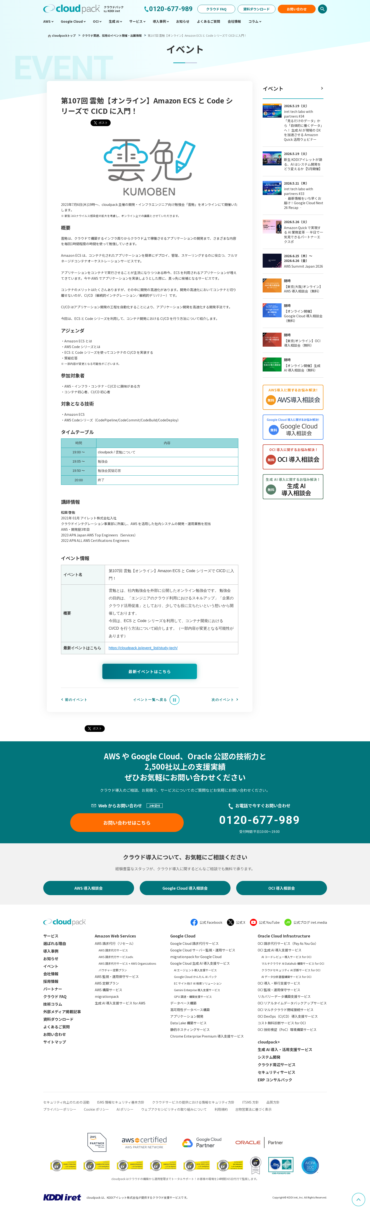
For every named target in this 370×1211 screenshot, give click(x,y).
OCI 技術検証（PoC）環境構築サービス (287, 1029)
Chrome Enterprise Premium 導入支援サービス (207, 1036)
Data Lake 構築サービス (188, 1023)
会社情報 (50, 974)
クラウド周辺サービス (277, 1064)
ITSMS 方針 (250, 1102)
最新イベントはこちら (149, 671)
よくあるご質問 (56, 1027)
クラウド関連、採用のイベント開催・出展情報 (112, 35)
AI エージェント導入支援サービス (195, 970)
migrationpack (107, 996)
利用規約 (221, 1109)
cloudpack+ (269, 1042)
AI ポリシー (125, 1109)
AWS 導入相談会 (88, 888)
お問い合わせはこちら (127, 822)
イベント (273, 88)
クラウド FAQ (216, 9)
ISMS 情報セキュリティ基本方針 (120, 1102)
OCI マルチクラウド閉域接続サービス (285, 1009)
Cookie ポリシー (96, 1109)
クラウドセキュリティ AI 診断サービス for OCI (290, 970)
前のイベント (76, 700)
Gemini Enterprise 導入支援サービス (197, 990)
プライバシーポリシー (59, 1109)
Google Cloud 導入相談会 (185, 888)
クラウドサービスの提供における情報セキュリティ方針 (193, 1102)
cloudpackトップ (64, 35)
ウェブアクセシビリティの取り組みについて (174, 1109)
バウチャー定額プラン (113, 970)
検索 (322, 8)
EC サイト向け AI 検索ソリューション (198, 983)
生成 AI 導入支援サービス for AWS (120, 1003)
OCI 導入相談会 (281, 888)
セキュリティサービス (276, 1072)
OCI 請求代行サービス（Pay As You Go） (288, 943)
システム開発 (269, 1057)
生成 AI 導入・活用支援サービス (285, 1049)
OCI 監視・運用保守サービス (279, 989)
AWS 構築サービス (108, 989)
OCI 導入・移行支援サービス (279, 983)
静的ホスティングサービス (190, 1029)
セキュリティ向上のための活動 (66, 1102)
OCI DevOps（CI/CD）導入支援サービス (288, 1016)
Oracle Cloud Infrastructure (284, 936)
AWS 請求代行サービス (113, 950)
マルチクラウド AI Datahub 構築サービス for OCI (292, 963)
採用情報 (50, 981)
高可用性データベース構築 (190, 1009)
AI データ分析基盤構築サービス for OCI (286, 977)
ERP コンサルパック (275, 1080)
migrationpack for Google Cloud (196, 956)
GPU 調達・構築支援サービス (193, 996)
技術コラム (52, 1004)
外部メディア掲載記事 (62, 1011)
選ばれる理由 (54, 943)
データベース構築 (183, 1003)
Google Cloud (183, 936)
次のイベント (223, 700)
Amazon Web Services (115, 936)
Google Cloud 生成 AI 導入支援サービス (200, 963)
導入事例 (50, 951)
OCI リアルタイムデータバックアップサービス (292, 1003)
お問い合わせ (297, 9)
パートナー (52, 989)
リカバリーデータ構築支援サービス (284, 996)
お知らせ (50, 958)
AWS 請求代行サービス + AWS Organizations (127, 963)
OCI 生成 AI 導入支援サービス (279, 950)
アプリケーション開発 (186, 1016)
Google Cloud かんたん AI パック (195, 977)
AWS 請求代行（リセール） (115, 943)
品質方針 (273, 1102)
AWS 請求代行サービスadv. (116, 957)
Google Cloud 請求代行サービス (194, 943)
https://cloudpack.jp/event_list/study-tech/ (143, 648)
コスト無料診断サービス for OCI (282, 1023)
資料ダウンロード (256, 9)
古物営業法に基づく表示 (253, 1109)
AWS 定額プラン (107, 983)
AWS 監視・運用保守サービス (117, 976)
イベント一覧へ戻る (150, 700)
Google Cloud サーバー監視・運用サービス (202, 950)
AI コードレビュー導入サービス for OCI (286, 957)
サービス (50, 936)
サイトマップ (54, 1042)
